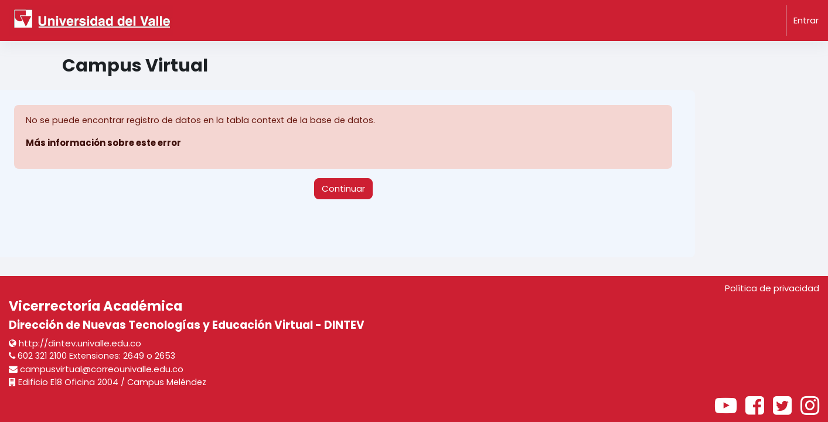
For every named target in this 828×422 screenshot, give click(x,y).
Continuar (343, 188)
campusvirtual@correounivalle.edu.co (96, 369)
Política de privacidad (772, 288)
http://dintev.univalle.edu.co (75, 342)
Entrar (806, 20)
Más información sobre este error (104, 143)
